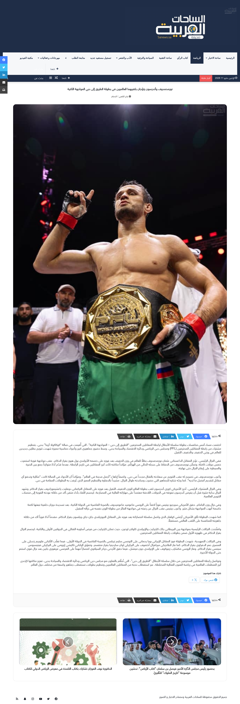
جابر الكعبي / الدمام (119, 96)
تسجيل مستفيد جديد (100, 58)
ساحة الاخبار (214, 58)
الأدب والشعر (125, 58)
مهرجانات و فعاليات (50, 58)
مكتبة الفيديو (26, 58)
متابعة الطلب (78, 58)
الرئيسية (230, 58)
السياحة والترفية (145, 58)
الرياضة (197, 58)
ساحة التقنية (165, 58)
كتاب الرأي (182, 58)
